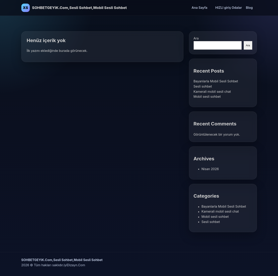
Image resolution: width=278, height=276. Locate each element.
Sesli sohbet (203, 86)
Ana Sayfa (199, 8)
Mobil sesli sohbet (207, 97)
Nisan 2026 (210, 169)
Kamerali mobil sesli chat (212, 92)
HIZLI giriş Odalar (228, 8)
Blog (249, 8)
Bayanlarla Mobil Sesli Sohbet (216, 81)
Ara (196, 38)
